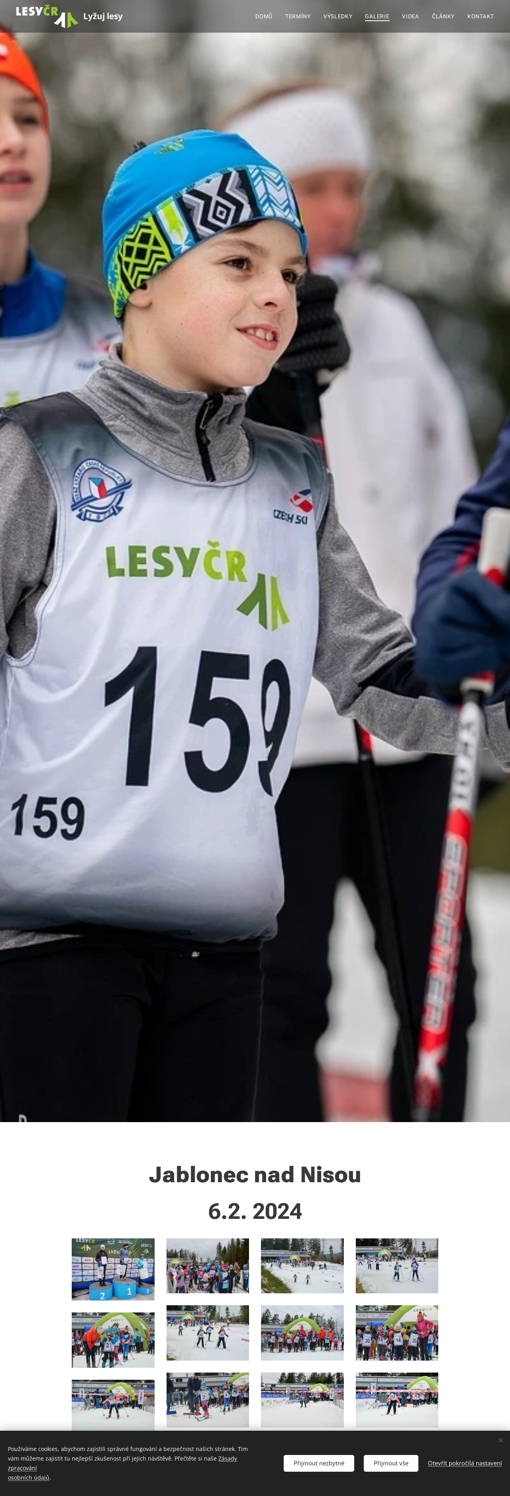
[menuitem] (266, 16)
